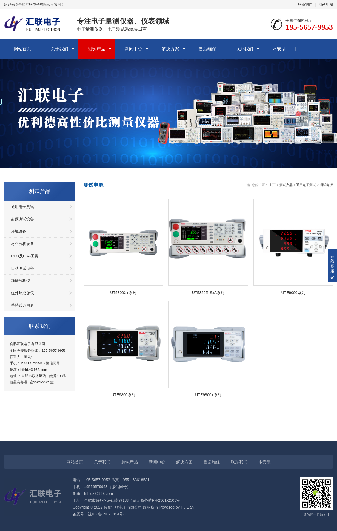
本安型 (279, 49)
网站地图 (326, 4)
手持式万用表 (22, 305)
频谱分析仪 (20, 280)
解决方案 (170, 49)
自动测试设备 (22, 268)
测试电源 (326, 185)
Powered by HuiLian (176, 507)
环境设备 (18, 231)
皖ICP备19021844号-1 (107, 514)
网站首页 (22, 49)
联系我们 (305, 4)
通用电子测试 (22, 206)
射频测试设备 (22, 219)
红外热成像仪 (22, 293)
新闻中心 (133, 49)
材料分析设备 (22, 243)
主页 (272, 185)
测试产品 (96, 49)
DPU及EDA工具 (24, 256)
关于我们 (59, 49)
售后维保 (207, 49)
